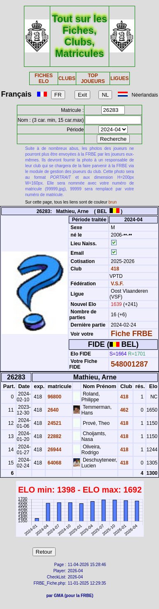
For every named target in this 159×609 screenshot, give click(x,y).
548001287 (129, 364)
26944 (53, 450)
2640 (52, 410)
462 (123, 410)
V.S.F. (117, 284)
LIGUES (119, 78)
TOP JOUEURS (93, 78)
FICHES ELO (44, 78)
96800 (53, 397)
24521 (53, 423)
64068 (53, 463)
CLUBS (66, 78)
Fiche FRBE (131, 333)
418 (114, 269)
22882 (53, 436)
